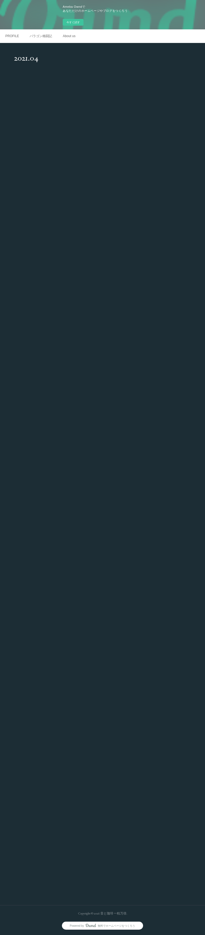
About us (69, 36)
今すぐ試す (73, 22)
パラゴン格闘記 (41, 36)
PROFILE (12, 36)
